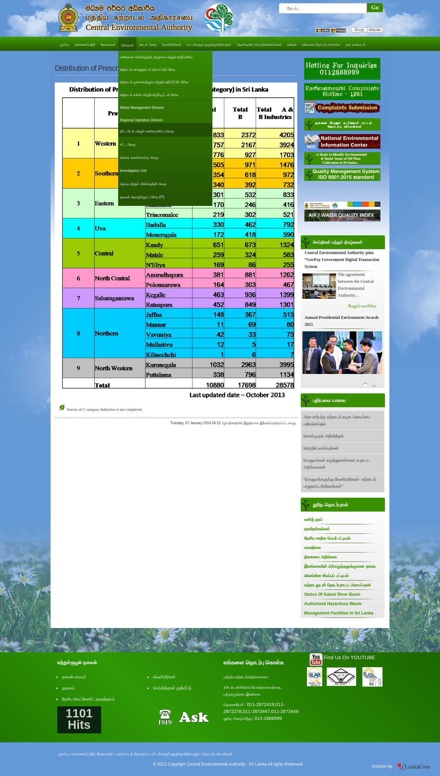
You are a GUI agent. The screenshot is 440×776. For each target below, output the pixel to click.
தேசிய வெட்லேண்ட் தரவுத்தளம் (88, 699)
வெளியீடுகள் (164, 676)
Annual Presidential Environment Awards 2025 (342, 321)
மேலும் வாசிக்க (362, 305)
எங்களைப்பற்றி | (83, 754)
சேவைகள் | (106, 754)
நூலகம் (68, 688)
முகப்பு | (64, 754)
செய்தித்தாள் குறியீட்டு (172, 688)
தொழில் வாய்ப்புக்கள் (321, 448)
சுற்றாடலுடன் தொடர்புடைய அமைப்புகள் (337, 585)
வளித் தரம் (313, 519)
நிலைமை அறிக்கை (320, 557)
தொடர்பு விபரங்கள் (217, 754)
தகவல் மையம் (74, 676)
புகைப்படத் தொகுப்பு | (133, 754)
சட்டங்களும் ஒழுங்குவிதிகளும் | (177, 754)
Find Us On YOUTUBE (349, 657)
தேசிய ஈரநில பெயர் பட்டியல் (327, 538)
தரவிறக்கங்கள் (317, 528)
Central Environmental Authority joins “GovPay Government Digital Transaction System (342, 259)
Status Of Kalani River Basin (332, 594)
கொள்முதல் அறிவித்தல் (323, 436)
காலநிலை (312, 547)
